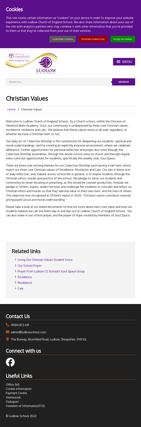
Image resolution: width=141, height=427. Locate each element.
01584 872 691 (20, 325)
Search (123, 82)
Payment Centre (16, 393)
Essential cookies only (93, 39)
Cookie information (19, 389)
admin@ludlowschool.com (28, 332)
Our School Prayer (29, 265)
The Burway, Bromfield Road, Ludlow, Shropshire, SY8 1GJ (48, 339)
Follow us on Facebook (10, 362)
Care (21, 288)
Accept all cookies (122, 39)
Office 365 (12, 384)
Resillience (25, 283)
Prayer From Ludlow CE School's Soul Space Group (51, 271)
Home (11, 109)
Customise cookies (62, 38)
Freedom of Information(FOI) (25, 406)
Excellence (25, 277)
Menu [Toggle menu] (127, 62)
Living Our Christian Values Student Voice (45, 260)
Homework (13, 397)
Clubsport (12, 401)
